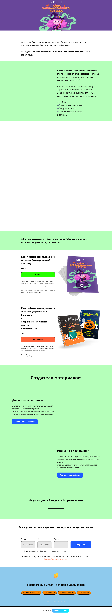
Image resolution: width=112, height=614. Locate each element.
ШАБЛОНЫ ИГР (50, 593)
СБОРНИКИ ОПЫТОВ (67, 593)
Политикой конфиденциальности (56, 559)
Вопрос (57, 539)
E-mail (24, 539)
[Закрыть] (108, 610)
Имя (40, 539)
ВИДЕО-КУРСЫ (84, 593)
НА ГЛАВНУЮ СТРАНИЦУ (31, 593)
